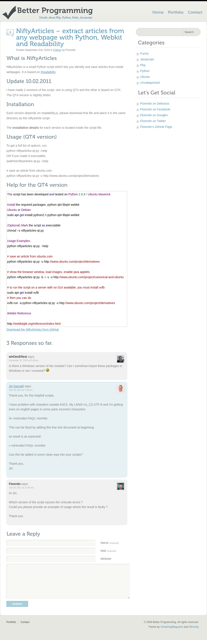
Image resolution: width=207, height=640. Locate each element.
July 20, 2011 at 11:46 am (21, 487)
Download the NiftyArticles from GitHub (32, 329)
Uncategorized (150, 82)
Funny (144, 53)
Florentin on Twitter (153, 121)
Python (57, 50)
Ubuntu (145, 76)
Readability (48, 72)
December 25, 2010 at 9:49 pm (24, 360)
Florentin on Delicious (154, 103)
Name (109, 542)
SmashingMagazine (171, 633)
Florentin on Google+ (154, 115)
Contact (24, 628)
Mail (108, 550)
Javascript (147, 59)
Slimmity (194, 633)
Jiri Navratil (16, 386)
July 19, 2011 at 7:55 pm (21, 390)
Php (143, 65)
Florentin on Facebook (155, 109)
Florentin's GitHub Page (156, 127)
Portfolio (11, 628)
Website (105, 558)
